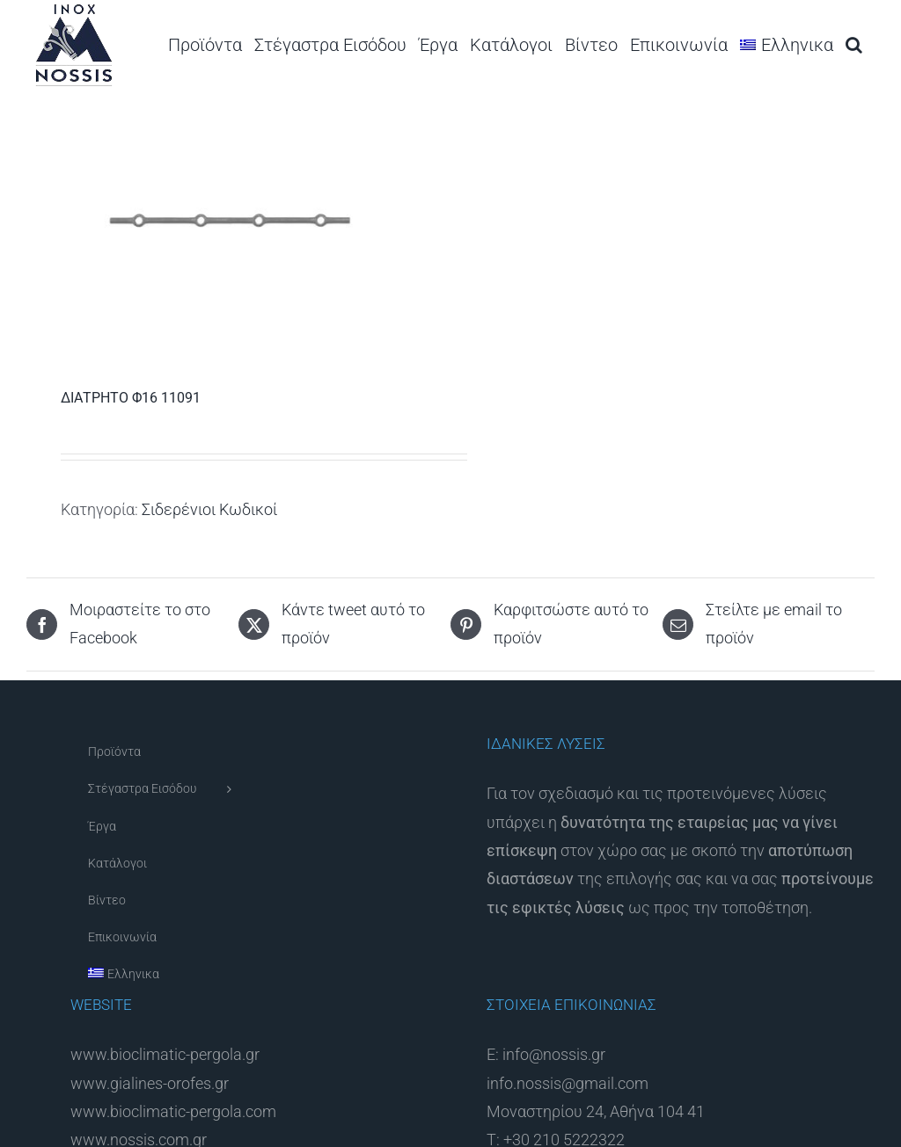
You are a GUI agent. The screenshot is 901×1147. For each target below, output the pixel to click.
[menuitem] (786, 44)
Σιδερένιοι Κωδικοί (209, 509)
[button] (854, 44)
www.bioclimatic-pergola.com (173, 1111)
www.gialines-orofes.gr (149, 1083)
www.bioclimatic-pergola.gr (165, 1054)
